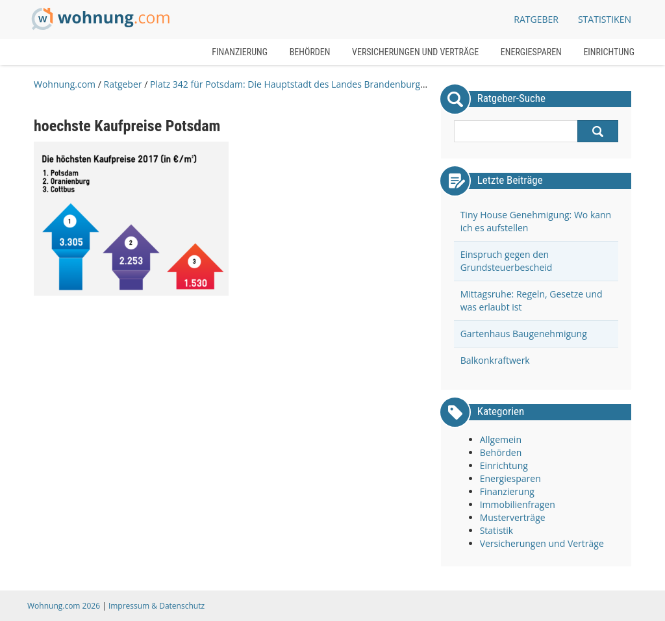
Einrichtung (608, 52)
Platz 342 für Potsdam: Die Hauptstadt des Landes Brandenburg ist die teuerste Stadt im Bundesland (363, 84)
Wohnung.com (64, 84)
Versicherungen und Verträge (415, 52)
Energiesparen (531, 52)
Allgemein (500, 439)
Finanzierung (240, 52)
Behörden (310, 52)
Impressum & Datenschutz (156, 605)
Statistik (497, 530)
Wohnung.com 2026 (63, 605)
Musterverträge (513, 517)
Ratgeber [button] (536, 19)
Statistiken (604, 19)
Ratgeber (122, 84)
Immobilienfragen (517, 504)
